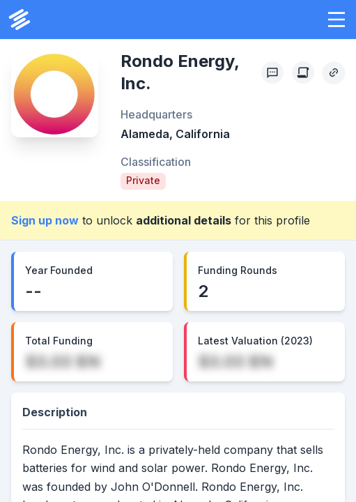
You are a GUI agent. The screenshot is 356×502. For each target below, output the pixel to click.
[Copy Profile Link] (334, 72)
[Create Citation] (303, 72)
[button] (336, 19)
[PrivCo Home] (19, 19)
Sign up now (45, 220)
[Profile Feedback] (272, 72)
